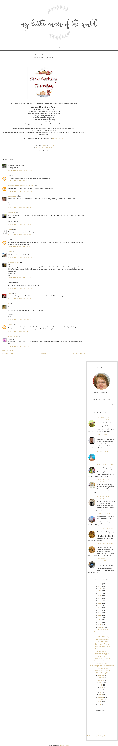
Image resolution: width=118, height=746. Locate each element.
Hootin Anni (11, 212)
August (101, 682)
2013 (100, 615)
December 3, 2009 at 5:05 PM (19, 319)
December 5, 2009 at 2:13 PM (19, 346)
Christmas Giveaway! (102, 663)
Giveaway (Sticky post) (102, 654)
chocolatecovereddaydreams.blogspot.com (20, 186)
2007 (100, 704)
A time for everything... (102, 560)
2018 (100, 603)
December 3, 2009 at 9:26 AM (19, 247)
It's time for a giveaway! (103, 497)
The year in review (102, 629)
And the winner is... (102, 651)
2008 (100, 702)
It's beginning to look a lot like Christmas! (102, 666)
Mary (9, 303)
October (101, 678)
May (101, 690)
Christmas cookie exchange (102, 661)
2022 (100, 593)
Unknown (10, 324)
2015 (100, 610)
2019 (100, 600)
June (101, 687)
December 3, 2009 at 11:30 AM (19, 288)
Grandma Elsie (12, 336)
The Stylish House (13, 262)
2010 (100, 622)
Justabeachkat (11, 196)
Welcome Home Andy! (102, 637)
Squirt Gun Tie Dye (105, 464)
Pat (8, 175)
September (101, 680)
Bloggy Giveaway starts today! (104, 418)
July (101, 685)
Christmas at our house (102, 649)
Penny (9, 252)
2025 (100, 586)
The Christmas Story (102, 639)
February (101, 697)
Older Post (7, 354)
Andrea (9, 163)
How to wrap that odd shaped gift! (105, 435)
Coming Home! (102, 656)
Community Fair (103, 513)
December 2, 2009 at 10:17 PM (19, 170)
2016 (100, 608)
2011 (100, 620)
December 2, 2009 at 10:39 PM (19, 181)
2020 (100, 598)
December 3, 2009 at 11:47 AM (19, 298)
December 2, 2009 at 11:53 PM (19, 191)
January (101, 699)
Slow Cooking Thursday (47, 148)
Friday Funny (102, 451)
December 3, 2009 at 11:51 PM (19, 332)
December (101, 627)
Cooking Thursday (105, 529)
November (101, 675)
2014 (100, 613)
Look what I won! (102, 641)
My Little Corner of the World (59, 24)
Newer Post (79, 354)
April (101, 692)
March (101, 694)
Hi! (102, 634)
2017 (100, 605)
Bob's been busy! (102, 668)
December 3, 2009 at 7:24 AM (19, 224)
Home (59, 48)
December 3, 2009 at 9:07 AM (19, 234)
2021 (100, 596)
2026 (100, 584)
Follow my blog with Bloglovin (96, 736)
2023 (100, 591)
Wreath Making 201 (102, 673)
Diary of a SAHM (57, 138)
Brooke (9, 293)
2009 (100, 625)
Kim (8, 239)
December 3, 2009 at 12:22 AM (19, 208)
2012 (100, 617)
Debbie (9, 229)
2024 (100, 588)
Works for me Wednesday (102, 632)
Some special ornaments (102, 646)
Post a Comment (7, 351)
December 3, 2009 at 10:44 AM (19, 278)
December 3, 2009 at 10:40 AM (19, 257)
